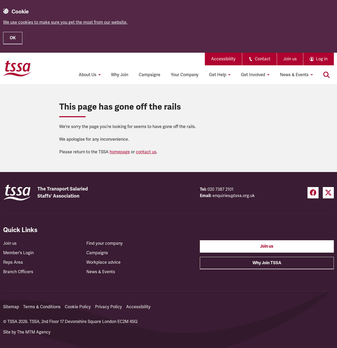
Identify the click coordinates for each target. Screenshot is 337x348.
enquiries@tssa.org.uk (233, 195)
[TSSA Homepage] (17, 68)
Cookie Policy (78, 307)
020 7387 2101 (220, 189)
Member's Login (18, 253)
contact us (146, 152)
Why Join (119, 74)
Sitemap (11, 307)
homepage (120, 152)
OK (13, 38)
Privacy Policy (108, 307)
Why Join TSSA (266, 263)
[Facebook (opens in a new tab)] (313, 192)
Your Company (185, 74)
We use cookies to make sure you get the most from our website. (65, 22)
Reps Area (13, 262)
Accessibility (223, 59)
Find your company (104, 243)
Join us (290, 59)
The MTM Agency (34, 332)
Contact (259, 59)
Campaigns (149, 74)
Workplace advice (103, 262)
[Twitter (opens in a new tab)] (328, 192)
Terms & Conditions (42, 307)
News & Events (100, 272)
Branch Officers (18, 272)
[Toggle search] (326, 74)
